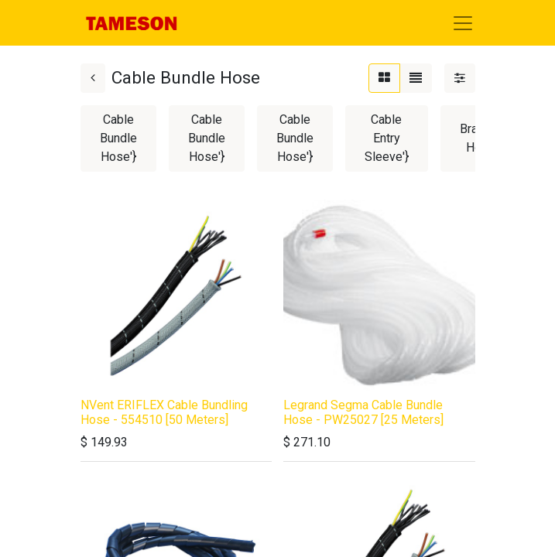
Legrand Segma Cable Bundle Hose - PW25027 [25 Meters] (363, 412)
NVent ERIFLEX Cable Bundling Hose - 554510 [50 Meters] (164, 412)
